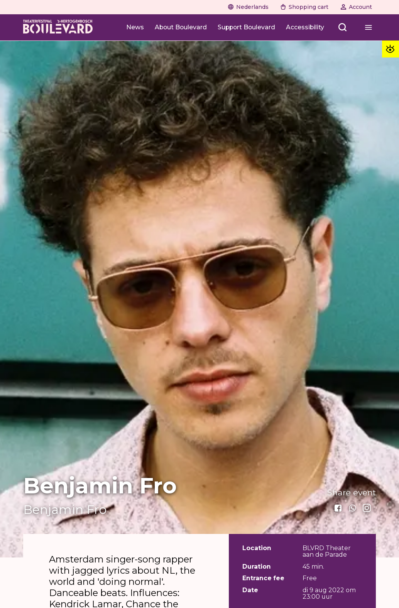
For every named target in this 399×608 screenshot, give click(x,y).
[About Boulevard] (181, 27)
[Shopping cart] (304, 7)
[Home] (58, 27)
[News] (135, 27)
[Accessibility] (305, 27)
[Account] (356, 7)
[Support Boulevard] (246, 27)
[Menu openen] (368, 27)
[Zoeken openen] (342, 27)
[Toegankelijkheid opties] (390, 49)
